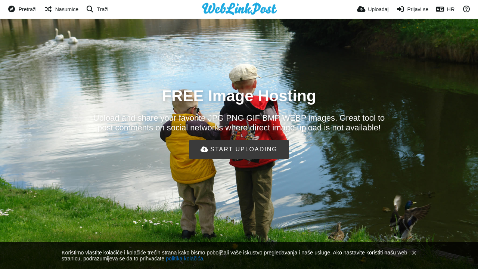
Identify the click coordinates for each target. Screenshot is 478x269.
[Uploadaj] (373, 9)
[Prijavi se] (412, 9)
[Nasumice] (61, 9)
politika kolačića (184, 259)
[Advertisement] (239, 183)
